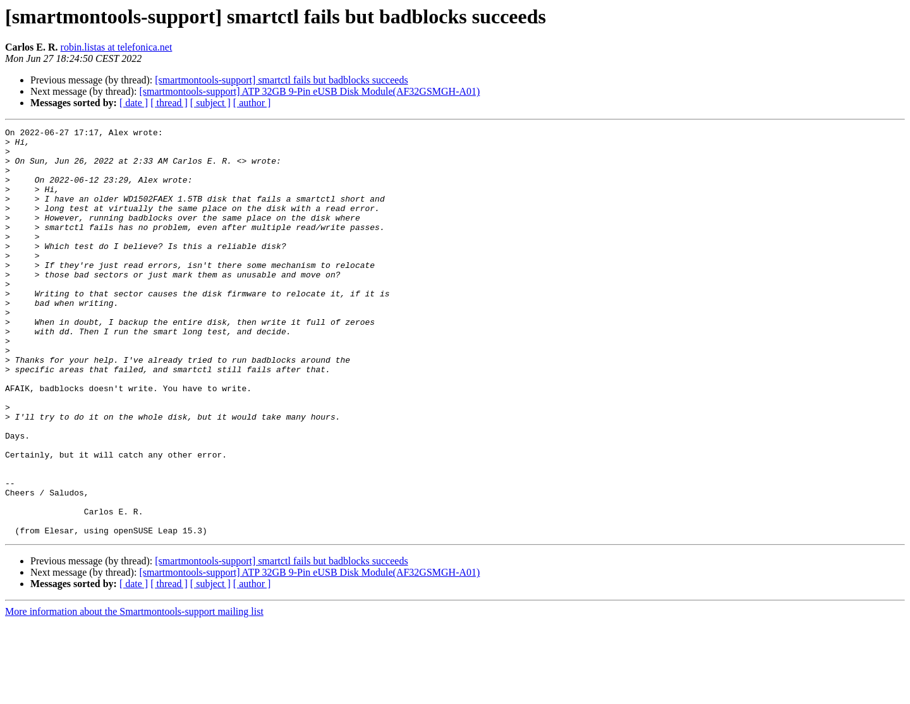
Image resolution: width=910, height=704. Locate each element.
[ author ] (252, 102)
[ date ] (133, 102)
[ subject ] (210, 102)
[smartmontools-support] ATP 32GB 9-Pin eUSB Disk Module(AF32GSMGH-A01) (309, 91)
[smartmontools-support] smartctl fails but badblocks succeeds (281, 80)
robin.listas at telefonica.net (117, 47)
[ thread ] (169, 102)
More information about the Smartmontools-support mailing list (134, 693)
